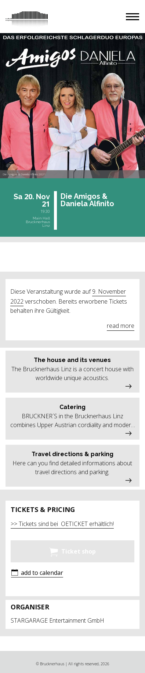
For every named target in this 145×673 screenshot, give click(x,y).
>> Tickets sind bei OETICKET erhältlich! (62, 524)
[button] (132, 17)
